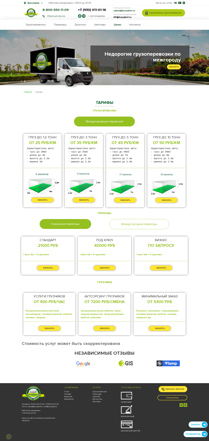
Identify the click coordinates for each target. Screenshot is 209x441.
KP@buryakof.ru (122, 17)
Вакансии (68, 397)
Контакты (135, 24)
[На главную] (31, 12)
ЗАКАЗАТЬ (42, 200)
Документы (69, 399)
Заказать (174, 67)
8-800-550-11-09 (56, 10)
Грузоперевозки (36, 24)
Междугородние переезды (139, 224)
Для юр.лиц (97, 399)
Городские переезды (65, 224)
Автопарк (100, 24)
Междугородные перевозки (104, 121)
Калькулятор (172, 397)
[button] (21, 81)
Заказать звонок (173, 389)
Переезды (60, 24)
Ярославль (33, 3)
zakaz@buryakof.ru (124, 11)
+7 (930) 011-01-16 (92, 10)
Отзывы (67, 394)
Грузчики (80, 24)
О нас (66, 392)
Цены (117, 24)
